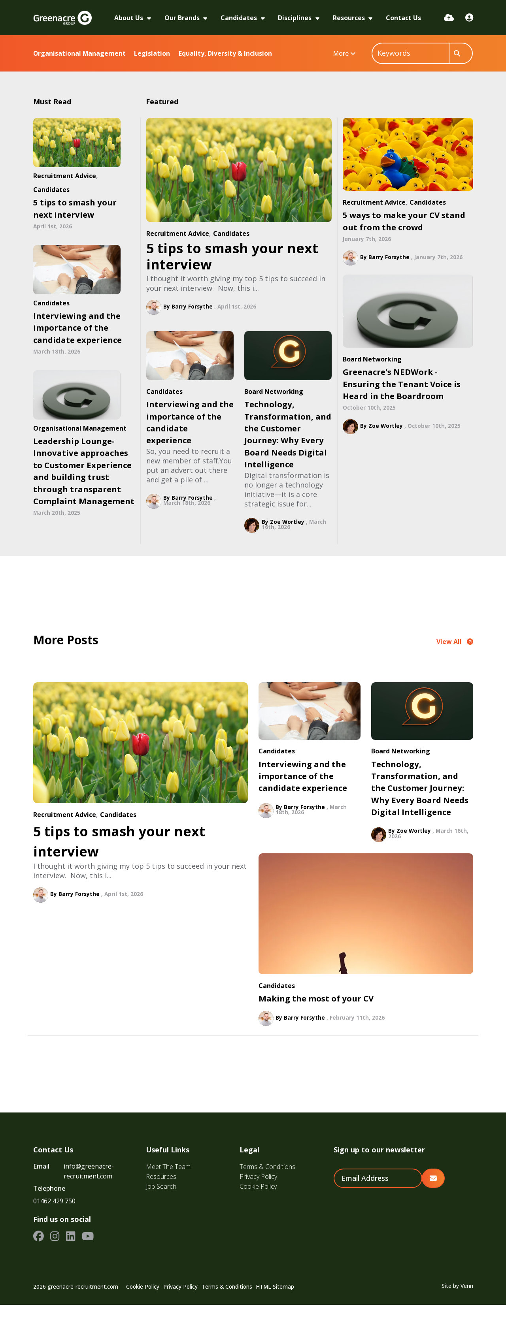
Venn (467, 1308)
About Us (129, 17)
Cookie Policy (258, 1208)
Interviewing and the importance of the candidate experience (190, 422)
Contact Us (403, 17)
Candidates (240, 17)
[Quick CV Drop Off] (449, 17)
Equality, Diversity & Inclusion (225, 53)
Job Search (161, 1208)
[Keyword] (410, 53)
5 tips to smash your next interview (232, 256)
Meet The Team (168, 1188)
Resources (349, 17)
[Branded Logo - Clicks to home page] (62, 18)
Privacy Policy (258, 1198)
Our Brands (182, 17)
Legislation (152, 53)
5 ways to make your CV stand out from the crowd (404, 220)
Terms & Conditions (267, 1188)
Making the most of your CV (316, 1020)
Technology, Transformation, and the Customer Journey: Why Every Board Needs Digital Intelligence (287, 434)
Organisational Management (79, 53)
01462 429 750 (54, 1223)
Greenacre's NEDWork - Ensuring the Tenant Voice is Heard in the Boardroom (402, 383)
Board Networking (273, 391)
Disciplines (295, 17)
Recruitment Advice (177, 233)
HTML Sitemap (275, 1308)
